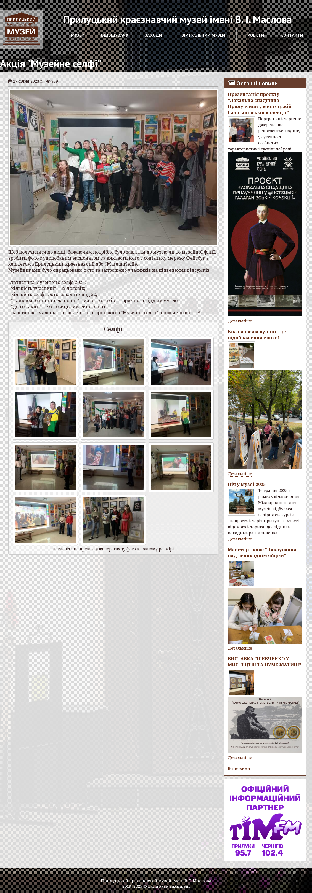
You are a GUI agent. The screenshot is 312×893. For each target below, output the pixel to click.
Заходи (153, 35)
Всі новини (239, 768)
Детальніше (240, 321)
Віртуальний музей (203, 35)
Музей (77, 35)
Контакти (292, 35)
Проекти (254, 35)
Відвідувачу (114, 35)
